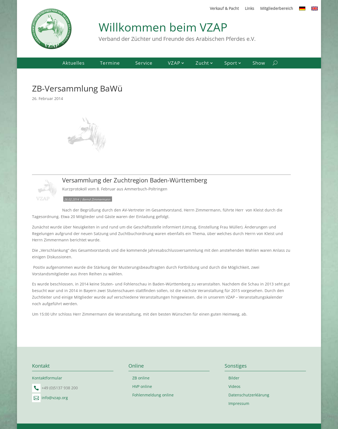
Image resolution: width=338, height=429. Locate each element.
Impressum (238, 403)
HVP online (142, 386)
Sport (230, 63)
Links (249, 9)
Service (144, 63)
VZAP (174, 63)
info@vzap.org (55, 397)
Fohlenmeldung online (153, 394)
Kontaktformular (47, 378)
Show (259, 63)
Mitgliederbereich (276, 9)
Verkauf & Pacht (224, 9)
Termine (110, 63)
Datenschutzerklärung (248, 394)
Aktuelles (73, 63)
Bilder (233, 378)
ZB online (141, 378)
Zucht (202, 63)
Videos (234, 386)
